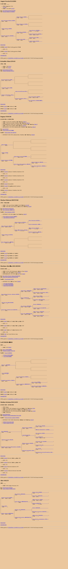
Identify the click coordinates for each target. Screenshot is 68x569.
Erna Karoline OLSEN (9, 299)
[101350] (29, 222)
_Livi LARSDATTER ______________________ (44, 468)
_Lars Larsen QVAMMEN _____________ (39, 411)
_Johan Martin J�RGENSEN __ (26, 311)
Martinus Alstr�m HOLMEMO (8, 325)
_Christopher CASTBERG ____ (22, 35)
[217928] (4, 7)
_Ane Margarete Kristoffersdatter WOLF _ (44, 487)
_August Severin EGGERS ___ (22, 17)
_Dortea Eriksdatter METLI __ (21, 109)
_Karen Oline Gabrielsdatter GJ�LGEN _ (22, 179)
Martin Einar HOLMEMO (8, 306)
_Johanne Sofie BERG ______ (22, 44)
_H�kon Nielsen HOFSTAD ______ (35, 245)
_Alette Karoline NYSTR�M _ (7, 175)
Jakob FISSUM (5, 140)
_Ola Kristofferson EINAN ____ (7, 86)
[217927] (12, 8)
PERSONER (2, 50)
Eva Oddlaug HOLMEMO (8, 305)
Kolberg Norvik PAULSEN (8, 451)
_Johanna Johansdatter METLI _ (7, 104)
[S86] (5, 359)
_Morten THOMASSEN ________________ (41, 327)
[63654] (26, 291)
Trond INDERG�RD (7, 381)
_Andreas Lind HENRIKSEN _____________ (23, 547)
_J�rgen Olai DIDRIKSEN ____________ (40, 554)
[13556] (33, 438)
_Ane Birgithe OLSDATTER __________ (41, 340)
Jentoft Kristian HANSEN (7, 522)
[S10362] (5, 493)
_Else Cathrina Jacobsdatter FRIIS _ (40, 558)
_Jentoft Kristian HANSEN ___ (7, 534)
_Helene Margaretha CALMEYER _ (35, 37)
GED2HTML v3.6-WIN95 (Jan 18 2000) (15, 63)
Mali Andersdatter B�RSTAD (9, 225)
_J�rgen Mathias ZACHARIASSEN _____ (41, 309)
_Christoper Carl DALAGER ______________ (44, 474)
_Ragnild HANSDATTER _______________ (40, 540)
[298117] (36, 135)
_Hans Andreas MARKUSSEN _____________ (23, 529)
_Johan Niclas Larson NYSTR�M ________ (22, 170)
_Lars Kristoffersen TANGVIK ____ (23, 405)
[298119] (34, 137)
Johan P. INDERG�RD (7, 374)
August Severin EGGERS (7, 31)
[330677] (25, 230)
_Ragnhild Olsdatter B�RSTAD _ (35, 249)
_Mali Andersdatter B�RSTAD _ (7, 261)
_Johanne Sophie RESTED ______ (35, 46)
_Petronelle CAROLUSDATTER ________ (41, 322)
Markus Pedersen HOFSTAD (7, 252)
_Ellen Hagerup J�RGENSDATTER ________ (23, 538)
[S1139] (5, 273)
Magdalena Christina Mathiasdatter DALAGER (12, 445)
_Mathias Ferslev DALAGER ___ (28, 476)
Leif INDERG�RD (5, 400)
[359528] (33, 145)
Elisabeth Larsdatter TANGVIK (9, 375)
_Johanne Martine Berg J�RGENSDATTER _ (23, 556)
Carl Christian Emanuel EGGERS (8, 10)
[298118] (24, 136)
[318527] (32, 449)
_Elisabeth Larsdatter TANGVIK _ (8, 409)
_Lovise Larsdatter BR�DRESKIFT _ (23, 413)
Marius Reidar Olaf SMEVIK (10, 143)
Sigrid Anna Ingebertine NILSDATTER (10, 297)
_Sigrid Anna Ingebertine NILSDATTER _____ (10, 333)
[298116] (28, 134)
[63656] (23, 294)
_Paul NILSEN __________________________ (44, 482)
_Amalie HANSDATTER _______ (26, 319)
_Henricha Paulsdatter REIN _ (28, 485)
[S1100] (5, 117)
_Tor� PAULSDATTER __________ (28, 466)
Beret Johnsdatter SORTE (10, 227)
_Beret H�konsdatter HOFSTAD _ (21, 247)
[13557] (29, 439)
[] (2, 52)
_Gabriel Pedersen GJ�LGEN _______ (39, 177)
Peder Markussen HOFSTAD (8, 224)
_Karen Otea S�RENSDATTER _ (26, 338)
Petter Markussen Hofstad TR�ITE (10, 232)
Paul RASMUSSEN (6, 444)
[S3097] (5, 355)
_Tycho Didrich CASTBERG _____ (35, 33)
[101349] (27, 221)
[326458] (19, 301)
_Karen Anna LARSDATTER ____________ (40, 531)
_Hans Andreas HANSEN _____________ (41, 317)
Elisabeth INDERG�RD (8, 380)
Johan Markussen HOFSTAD (9, 233)
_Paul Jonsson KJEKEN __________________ (44, 464)
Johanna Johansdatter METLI (8, 76)
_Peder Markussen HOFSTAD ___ (7, 242)
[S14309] (6, 201)
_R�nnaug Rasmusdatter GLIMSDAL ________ (44, 460)
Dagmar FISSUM (5, 166)
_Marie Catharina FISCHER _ (22, 26)
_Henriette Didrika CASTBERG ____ (8, 40)
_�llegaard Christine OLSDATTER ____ (40, 550)
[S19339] (6, 199)
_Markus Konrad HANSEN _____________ (40, 527)
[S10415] (5, 501)
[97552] (9, 73)
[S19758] (6, 187)
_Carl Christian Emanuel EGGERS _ (8, 21)
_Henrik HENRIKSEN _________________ (40, 545)
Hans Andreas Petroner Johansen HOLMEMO (11, 296)
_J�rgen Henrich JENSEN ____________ (40, 536)
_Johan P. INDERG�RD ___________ (8, 391)
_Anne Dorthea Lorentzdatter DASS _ (41, 313)
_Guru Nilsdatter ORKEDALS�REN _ (35, 111)
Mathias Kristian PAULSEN (7, 472)
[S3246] (5, 346)
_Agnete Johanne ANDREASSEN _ (7, 552)
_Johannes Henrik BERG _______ (35, 42)
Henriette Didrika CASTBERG (9, 11)
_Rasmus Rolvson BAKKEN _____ (28, 458)
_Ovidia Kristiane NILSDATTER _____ (41, 331)
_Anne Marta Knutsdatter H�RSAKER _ (39, 415)
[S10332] (6, 505)
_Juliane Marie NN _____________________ (44, 478)
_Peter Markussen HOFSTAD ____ (35, 236)
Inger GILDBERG (8, 378)
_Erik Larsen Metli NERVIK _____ (35, 106)
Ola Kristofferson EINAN (7, 75)
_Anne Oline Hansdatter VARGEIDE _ (38, 181)
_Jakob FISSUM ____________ (7, 156)
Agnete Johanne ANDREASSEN (9, 523)
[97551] (9, 71)
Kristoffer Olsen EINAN (7, 96)
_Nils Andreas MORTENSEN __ (26, 329)
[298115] (24, 132)
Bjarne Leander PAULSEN (8, 453)
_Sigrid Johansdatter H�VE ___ (35, 240)
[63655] (19, 293)
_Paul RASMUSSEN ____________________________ (11, 462)
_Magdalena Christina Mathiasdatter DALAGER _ (11, 480)
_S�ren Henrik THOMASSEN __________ (41, 336)
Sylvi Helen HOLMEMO (8, 304)
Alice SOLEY (4, 543)
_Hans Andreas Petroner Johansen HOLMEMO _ (10, 315)
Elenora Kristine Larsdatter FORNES (12, 447)
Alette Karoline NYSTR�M (8, 141)
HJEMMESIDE (3, 61)
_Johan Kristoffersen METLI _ (21, 100)
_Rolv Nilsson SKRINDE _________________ (44, 456)
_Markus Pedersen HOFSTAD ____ (21, 238)
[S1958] (5, 52)
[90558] (9, 372)
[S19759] (6, 206)
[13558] (34, 441)
